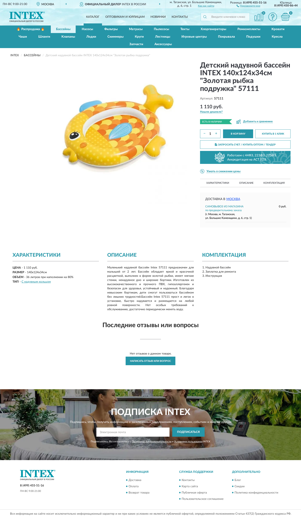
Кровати (278, 29)
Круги (139, 36)
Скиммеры (115, 36)
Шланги (44, 36)
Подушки (253, 36)
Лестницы (162, 36)
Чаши (23, 36)
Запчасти (136, 44)
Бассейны (63, 29)
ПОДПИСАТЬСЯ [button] (188, 432)
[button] (248, 5)
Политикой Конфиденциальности (151, 441)
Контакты (180, 16)
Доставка (135, 480)
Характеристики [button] (217, 183)
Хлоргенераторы (213, 29)
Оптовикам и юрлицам (125, 16)
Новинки (158, 16)
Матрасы (136, 29)
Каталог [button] (92, 16)
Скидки (240, 486)
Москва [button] (233, 199)
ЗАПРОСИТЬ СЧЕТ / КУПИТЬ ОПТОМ (245, 144)
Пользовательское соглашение (202, 499)
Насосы (87, 29)
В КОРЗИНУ (238, 134)
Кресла (277, 36)
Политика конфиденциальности (256, 492)
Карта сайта (190, 486)
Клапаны (68, 36)
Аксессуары (163, 44)
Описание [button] (246, 183)
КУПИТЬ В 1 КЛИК (273, 134)
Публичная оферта (194, 492)
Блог (238, 480)
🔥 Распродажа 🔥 (31, 29)
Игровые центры (194, 36)
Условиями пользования (188, 441)
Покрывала (226, 36)
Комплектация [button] (274, 183)
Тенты (184, 29)
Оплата (134, 486)
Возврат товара (139, 492)
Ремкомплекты (248, 29)
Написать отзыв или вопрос (150, 361)
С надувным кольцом (36, 281)
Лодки (91, 36)
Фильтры (111, 29)
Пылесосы (161, 29)
